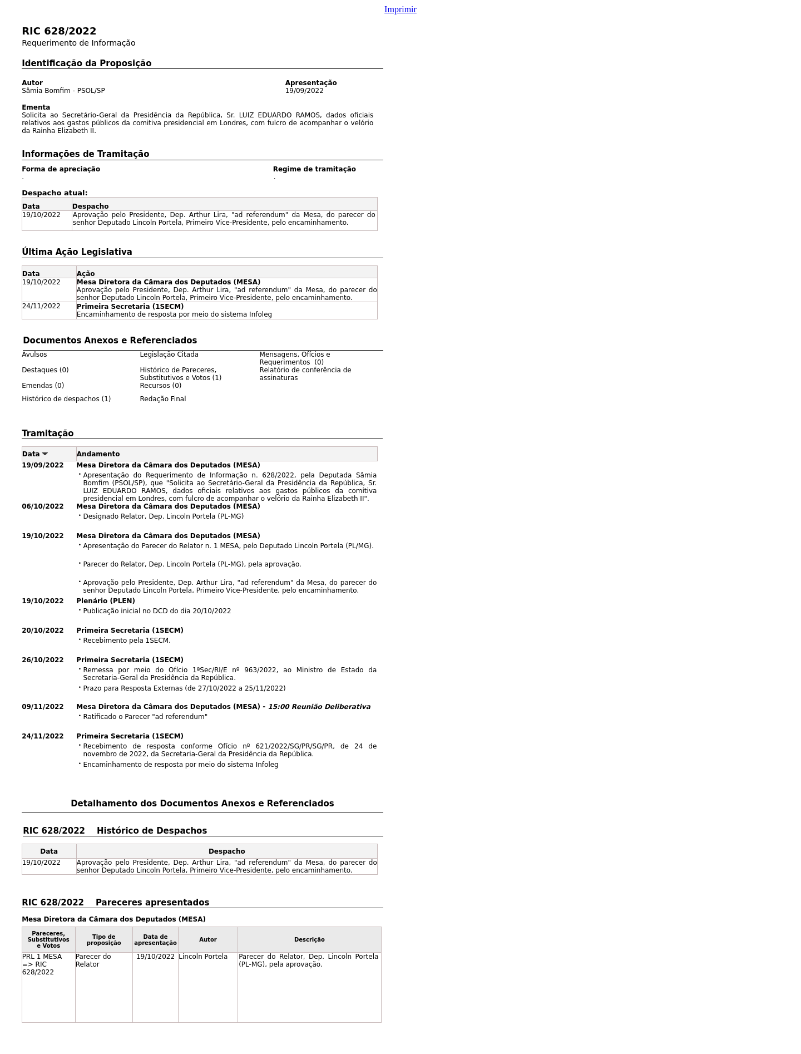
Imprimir (400, 9)
